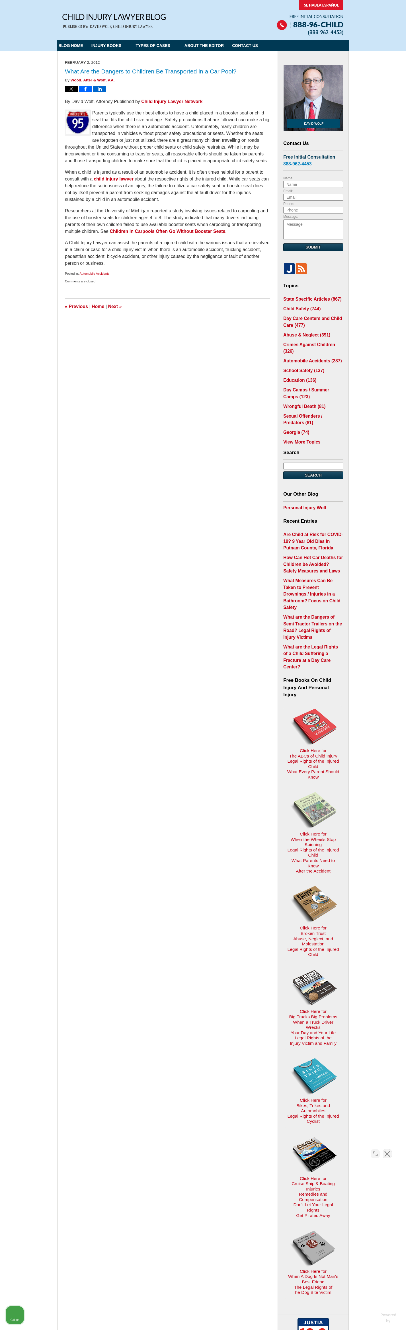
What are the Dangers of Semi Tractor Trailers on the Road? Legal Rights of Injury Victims (311, 590)
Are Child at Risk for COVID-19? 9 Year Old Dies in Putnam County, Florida (312, 521)
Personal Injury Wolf (302, 489)
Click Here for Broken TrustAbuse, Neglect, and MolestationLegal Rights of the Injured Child (313, 820)
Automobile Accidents (94, 273)
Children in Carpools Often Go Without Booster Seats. (168, 231)
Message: (290, 217)
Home (98, 306)
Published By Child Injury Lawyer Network (310, 18)
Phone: (288, 204)
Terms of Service (199, 1236)
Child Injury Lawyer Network (171, 101)
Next (115, 306)
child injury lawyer (114, 178)
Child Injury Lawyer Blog (114, 21)
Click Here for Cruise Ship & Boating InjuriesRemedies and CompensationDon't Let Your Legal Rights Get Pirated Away (313, 1025)
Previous (76, 306)
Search (313, 457)
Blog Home (76, 45)
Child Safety (300, 307)
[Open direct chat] (375, 1148)
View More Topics (300, 424)
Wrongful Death (302, 391)
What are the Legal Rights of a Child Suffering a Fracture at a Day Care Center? (312, 611)
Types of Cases (164, 45)
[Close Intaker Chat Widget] (387, 1148)
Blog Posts (256, 1194)
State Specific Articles (309, 298)
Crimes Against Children (311, 340)
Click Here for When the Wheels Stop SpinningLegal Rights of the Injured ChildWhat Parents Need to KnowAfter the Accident (313, 751)
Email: (288, 191)
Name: (288, 178)
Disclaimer (200, 1194)
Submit (313, 247)
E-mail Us (75, 1224)
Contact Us (263, 45)
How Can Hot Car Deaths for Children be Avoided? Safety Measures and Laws (310, 542)
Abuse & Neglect (304, 331)
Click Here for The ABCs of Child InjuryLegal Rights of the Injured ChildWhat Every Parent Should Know (313, 683)
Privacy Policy (170, 1194)
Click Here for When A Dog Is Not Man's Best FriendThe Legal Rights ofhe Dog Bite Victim (313, 1095)
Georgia (295, 415)
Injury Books (118, 45)
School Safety (301, 358)
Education (298, 367)
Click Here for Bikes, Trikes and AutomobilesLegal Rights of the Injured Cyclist (313, 959)
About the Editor (216, 45)
